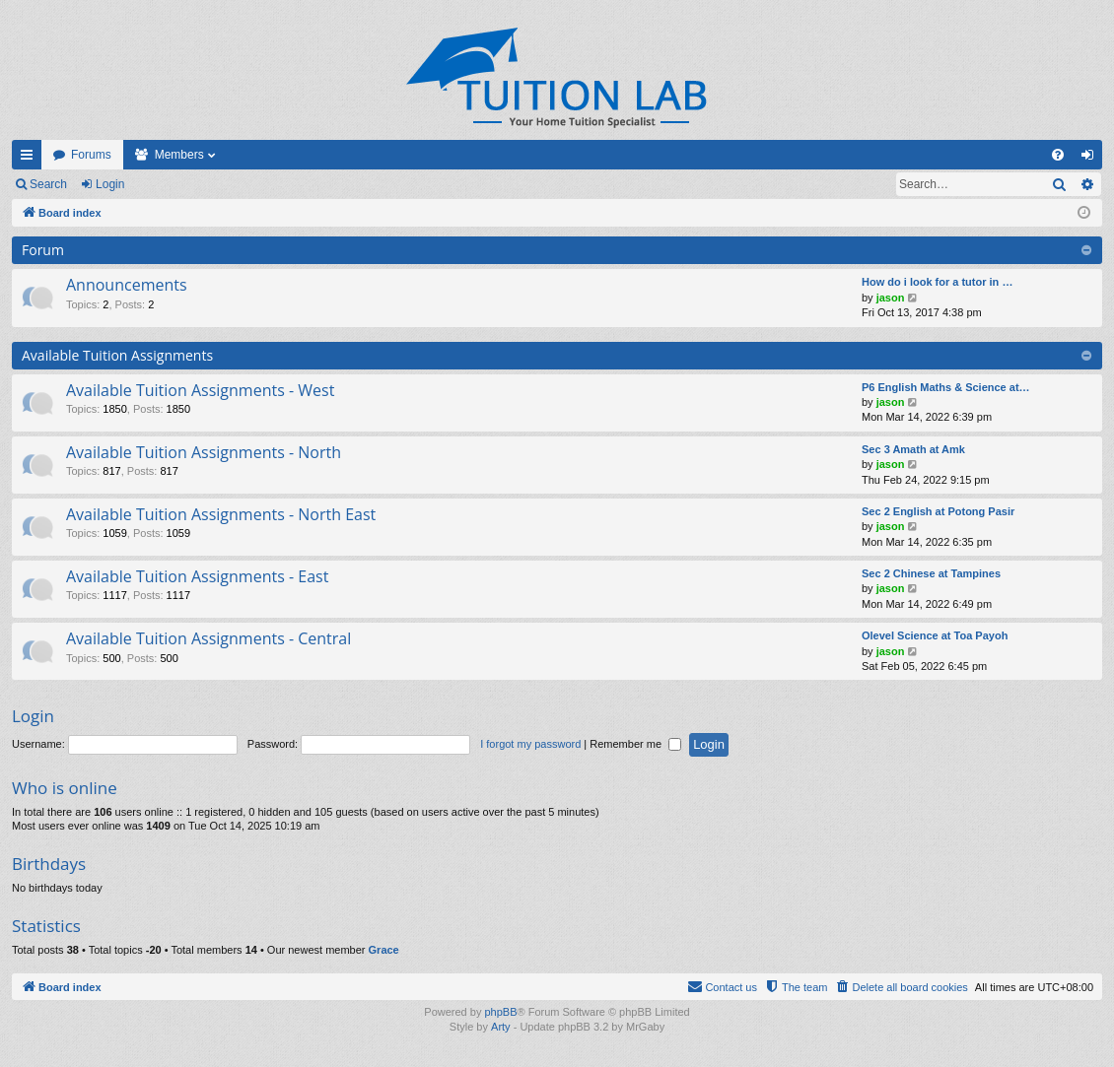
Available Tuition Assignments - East (197, 576)
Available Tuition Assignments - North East (221, 514)
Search (48, 184)
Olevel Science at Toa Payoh (935, 635)
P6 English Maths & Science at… (946, 387)
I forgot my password (530, 744)
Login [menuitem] (1091, 158)
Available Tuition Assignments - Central (208, 638)
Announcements (126, 285)
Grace (384, 950)
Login (110, 184)
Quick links (30, 158)
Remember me (635, 744)
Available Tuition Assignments (117, 355)
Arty (501, 1027)
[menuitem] (1058, 154)
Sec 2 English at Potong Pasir (938, 511)
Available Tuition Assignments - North (203, 452)
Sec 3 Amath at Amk (913, 449)
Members (179, 155)
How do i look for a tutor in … (937, 282)
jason (890, 297)
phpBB (500, 1012)
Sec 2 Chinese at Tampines (931, 573)
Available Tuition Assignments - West (200, 390)
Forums (91, 155)
